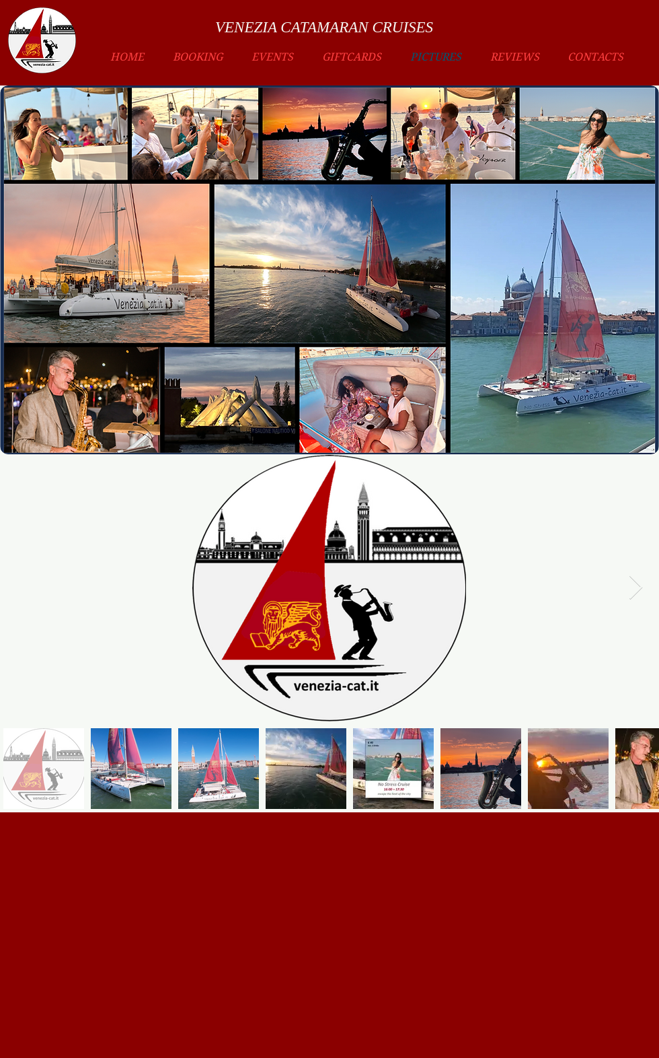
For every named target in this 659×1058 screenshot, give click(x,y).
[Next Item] (636, 588)
